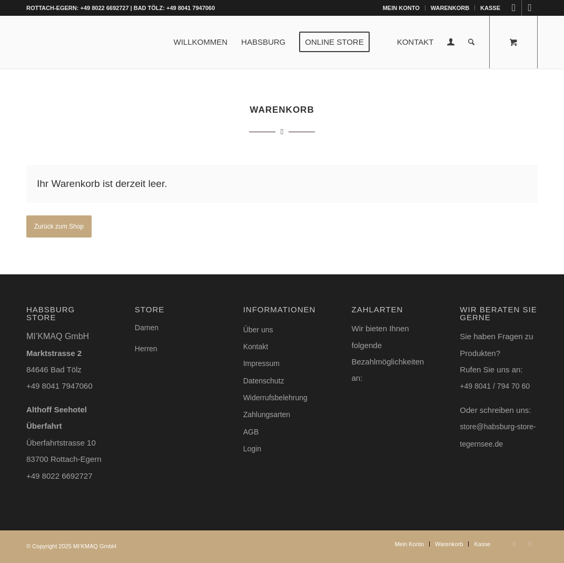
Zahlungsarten (267, 414)
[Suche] (472, 42)
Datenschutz (263, 381)
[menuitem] (402, 8)
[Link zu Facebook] (530, 8)
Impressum (261, 363)
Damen (147, 327)
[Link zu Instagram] (513, 8)
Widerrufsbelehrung (275, 397)
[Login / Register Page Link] (451, 43)
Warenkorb (450, 8)
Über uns (258, 329)
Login (252, 449)
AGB (251, 432)
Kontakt (255, 346)
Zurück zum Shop (59, 226)
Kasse (490, 8)
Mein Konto (401, 8)
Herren (146, 348)
